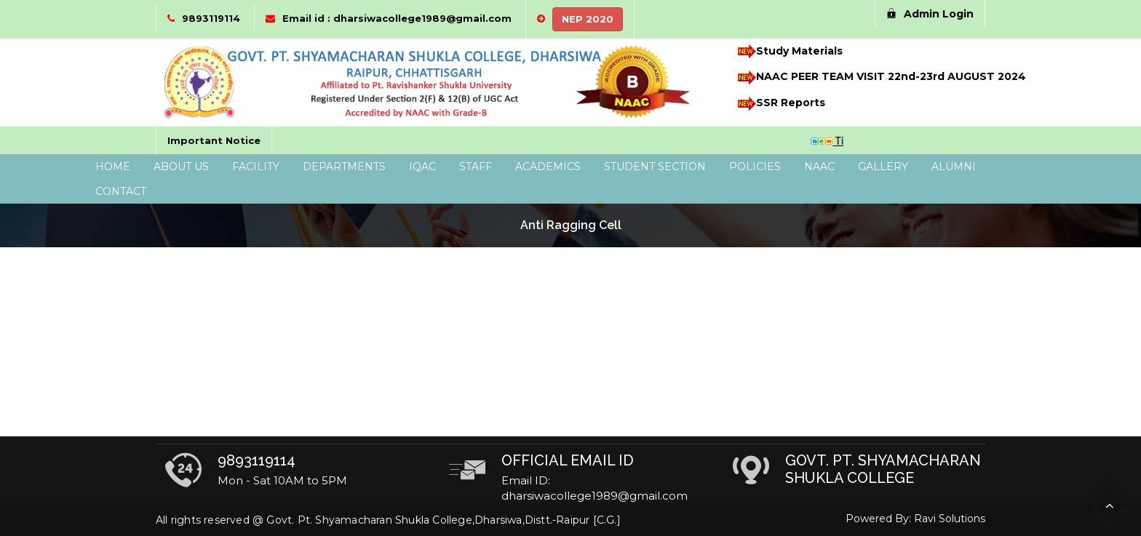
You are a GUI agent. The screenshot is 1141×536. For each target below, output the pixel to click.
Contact (120, 191)
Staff (475, 166)
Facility (255, 166)
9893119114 (211, 18)
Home (112, 166)
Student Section (655, 166)
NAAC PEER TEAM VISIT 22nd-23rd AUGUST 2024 (872, 77)
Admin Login (930, 13)
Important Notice (214, 140)
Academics (548, 166)
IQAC (422, 166)
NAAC (819, 166)
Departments (344, 166)
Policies (755, 166)
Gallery (883, 166)
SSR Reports (779, 103)
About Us (181, 166)
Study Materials (788, 51)
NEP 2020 (587, 19)
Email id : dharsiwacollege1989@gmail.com (397, 18)
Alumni (953, 166)
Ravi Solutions (949, 518)
